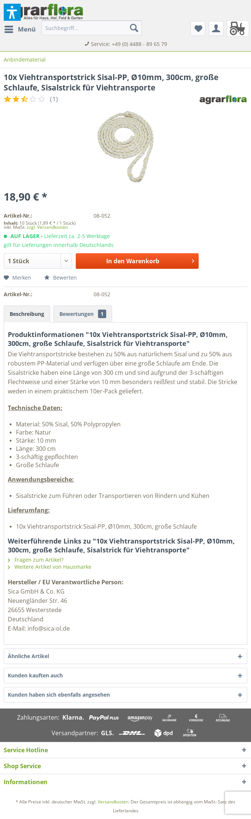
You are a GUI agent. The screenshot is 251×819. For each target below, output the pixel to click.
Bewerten (60, 277)
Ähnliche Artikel (28, 656)
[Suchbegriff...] (92, 27)
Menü (20, 28)
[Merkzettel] (197, 28)
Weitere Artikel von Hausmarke (49, 566)
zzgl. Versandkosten (47, 227)
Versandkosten (113, 802)
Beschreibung (27, 313)
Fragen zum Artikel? (35, 559)
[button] (12, 12)
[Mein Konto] (216, 28)
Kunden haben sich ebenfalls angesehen (59, 694)
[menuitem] (19, 29)
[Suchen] (134, 27)
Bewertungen (82, 314)
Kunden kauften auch (35, 675)
